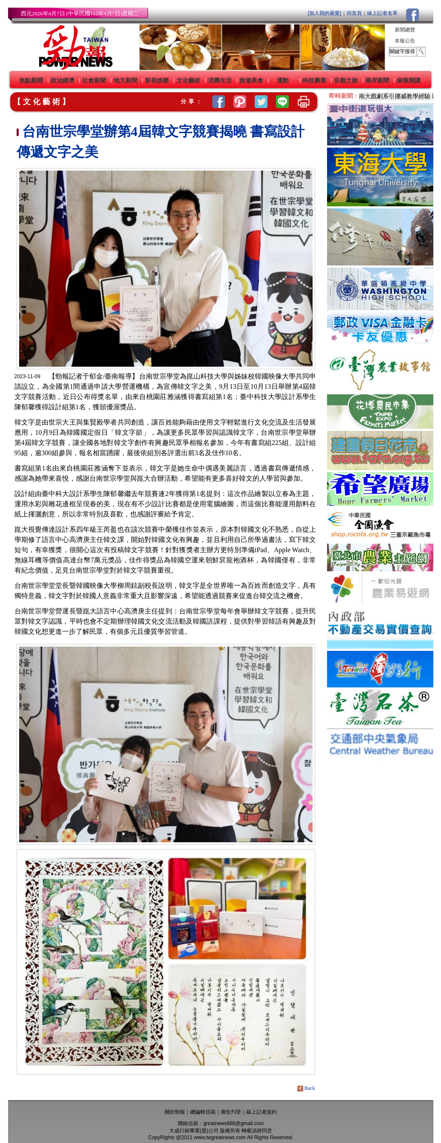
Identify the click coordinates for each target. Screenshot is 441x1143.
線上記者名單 (382, 13)
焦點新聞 (31, 80)
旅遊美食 (251, 80)
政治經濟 (62, 80)
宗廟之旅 (346, 80)
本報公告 (405, 41)
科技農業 (314, 80)
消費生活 (220, 80)
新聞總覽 (405, 30)
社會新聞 (94, 80)
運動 (283, 80)
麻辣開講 (409, 80)
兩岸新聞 (377, 80)
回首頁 (354, 13)
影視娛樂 (157, 80)
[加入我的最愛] (324, 13)
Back (306, 1088)
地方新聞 (125, 80)
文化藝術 (188, 80)
